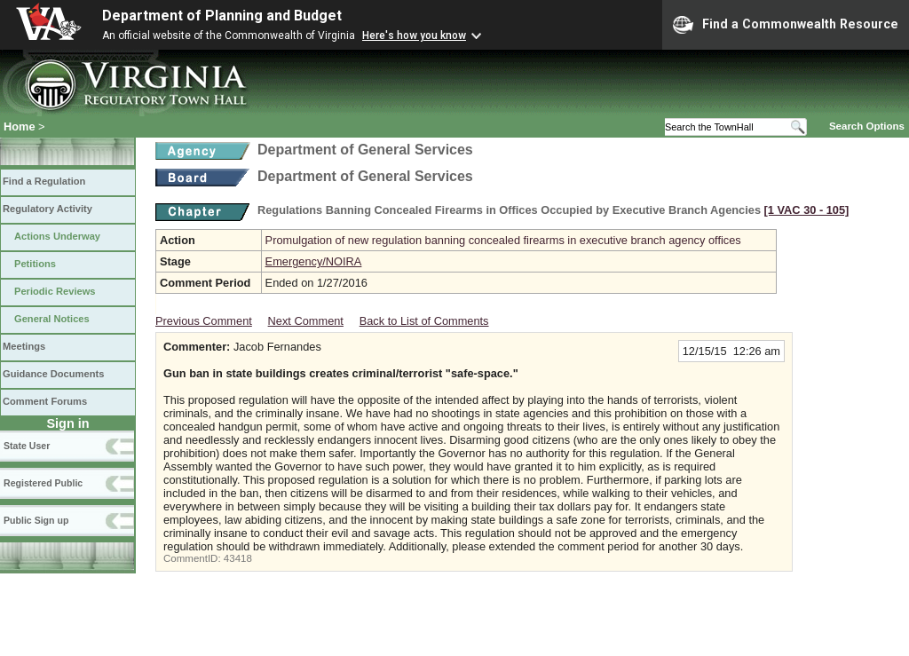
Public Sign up (36, 520)
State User (27, 445)
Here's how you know (414, 35)
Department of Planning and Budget (222, 15)
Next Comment (306, 321)
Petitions (35, 263)
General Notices (52, 318)
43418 (238, 558)
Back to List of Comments (424, 321)
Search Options (867, 126)
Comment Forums (45, 401)
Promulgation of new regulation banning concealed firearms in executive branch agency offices (503, 240)
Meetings (24, 346)
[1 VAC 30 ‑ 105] (807, 210)
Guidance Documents (53, 373)
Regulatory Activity (47, 208)
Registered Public (43, 483)
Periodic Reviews (55, 291)
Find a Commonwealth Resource (785, 25)
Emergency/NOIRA (313, 261)
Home (20, 126)
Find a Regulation (44, 181)
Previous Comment (203, 321)
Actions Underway (57, 236)
